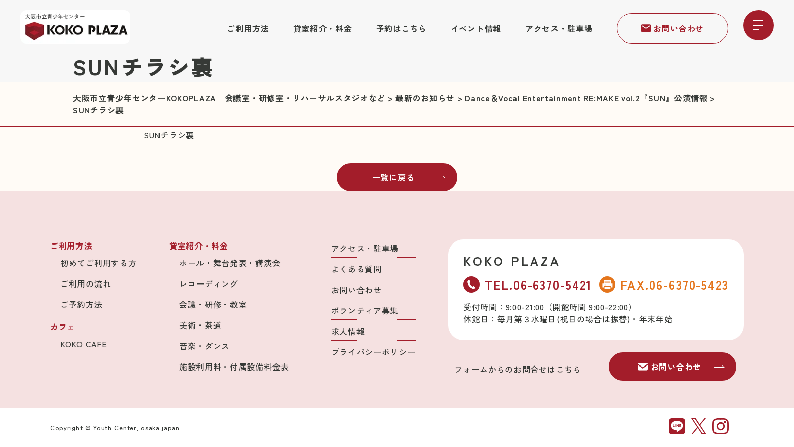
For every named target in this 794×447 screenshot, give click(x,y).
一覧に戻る (409, 177)
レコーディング (209, 283)
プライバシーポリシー (373, 352)
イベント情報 (476, 28)
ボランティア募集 (365, 310)
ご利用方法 (248, 28)
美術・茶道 (200, 325)
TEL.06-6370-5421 (527, 284)
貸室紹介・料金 (322, 28)
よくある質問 (356, 269)
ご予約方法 (81, 304)
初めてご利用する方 (98, 263)
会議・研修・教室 (213, 304)
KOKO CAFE (83, 344)
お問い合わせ (672, 28)
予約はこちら (401, 28)
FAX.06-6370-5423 (664, 284)
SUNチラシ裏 (169, 135)
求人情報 (348, 331)
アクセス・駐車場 (559, 28)
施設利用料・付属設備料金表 (234, 366)
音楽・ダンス (204, 346)
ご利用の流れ (85, 283)
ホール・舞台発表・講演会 (230, 263)
